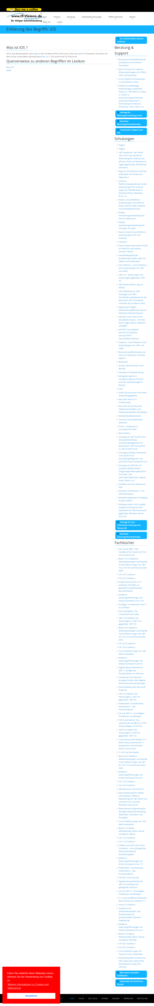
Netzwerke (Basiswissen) (130, 415)
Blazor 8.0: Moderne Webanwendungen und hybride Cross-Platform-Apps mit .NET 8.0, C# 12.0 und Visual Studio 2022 (133, 762)
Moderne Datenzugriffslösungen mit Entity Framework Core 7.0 (131, 861)
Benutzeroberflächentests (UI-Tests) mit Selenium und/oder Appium (132, 355)
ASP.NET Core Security (129, 877)
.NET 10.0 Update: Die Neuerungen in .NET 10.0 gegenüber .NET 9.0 (130, 621)
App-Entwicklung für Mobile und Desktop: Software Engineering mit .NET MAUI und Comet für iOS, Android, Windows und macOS (133, 798)
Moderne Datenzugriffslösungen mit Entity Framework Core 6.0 (131, 927)
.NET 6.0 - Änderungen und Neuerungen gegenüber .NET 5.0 (132, 277)
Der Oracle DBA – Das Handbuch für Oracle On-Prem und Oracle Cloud (132, 552)
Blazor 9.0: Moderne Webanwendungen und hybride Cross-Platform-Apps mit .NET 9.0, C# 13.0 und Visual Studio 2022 (133, 633)
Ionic (121, 388)
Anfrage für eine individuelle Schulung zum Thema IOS (129, 525)
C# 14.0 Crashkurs (127, 574)
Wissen (132, 17)
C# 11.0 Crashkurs (127, 837)
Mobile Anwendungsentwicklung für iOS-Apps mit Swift (132, 225)
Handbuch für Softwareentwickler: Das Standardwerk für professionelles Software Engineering (130, 914)
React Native (124, 433)
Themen (57, 17)
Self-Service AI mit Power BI (131, 789)
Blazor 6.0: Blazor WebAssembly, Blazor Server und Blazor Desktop (132, 936)
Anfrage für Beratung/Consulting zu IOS (129, 114)
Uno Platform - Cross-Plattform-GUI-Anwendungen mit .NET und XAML (133, 268)
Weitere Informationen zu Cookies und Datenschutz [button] (28, 986)
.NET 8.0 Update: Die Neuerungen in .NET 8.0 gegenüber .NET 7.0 (129, 732)
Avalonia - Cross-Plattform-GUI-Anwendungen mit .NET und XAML (133, 345)
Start (45, 17)
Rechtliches (142, 998)
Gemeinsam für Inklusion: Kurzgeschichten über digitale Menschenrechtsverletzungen (132, 680)
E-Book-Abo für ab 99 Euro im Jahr (130, 983)
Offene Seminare (115, 17)
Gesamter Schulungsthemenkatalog (128, 535)
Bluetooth (123, 361)
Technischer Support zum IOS (130, 131)
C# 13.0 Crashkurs (127, 643)
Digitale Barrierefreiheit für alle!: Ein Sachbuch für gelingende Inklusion (131, 884)
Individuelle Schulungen (92, 17)
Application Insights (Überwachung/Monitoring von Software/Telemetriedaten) (133, 310)
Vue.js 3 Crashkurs (127, 904)
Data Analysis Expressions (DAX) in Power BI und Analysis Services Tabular (133, 248)
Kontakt (116, 998)
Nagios (122, 145)
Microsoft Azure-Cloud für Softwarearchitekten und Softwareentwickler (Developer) (133, 409)
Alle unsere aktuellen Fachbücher (128, 974)
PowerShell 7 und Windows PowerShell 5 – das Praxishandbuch (131, 706)
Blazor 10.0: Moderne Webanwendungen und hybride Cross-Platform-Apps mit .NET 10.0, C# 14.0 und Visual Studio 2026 (133, 564)
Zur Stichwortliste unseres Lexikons (130, 40)
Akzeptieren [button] (31, 996)
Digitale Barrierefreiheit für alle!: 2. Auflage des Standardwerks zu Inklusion (131, 670)
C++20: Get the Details (129, 752)
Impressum (128, 998)
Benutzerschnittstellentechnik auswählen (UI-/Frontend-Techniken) (132, 62)
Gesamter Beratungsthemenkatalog (128, 122)
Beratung (71, 17)
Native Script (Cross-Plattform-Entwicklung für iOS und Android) (132, 235)
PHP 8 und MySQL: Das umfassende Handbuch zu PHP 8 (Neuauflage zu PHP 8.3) (133, 723)
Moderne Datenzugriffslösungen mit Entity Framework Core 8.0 (131, 774)
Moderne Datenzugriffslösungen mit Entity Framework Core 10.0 (131, 597)
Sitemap (104, 998)
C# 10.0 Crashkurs (127, 943)
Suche (59, 22)
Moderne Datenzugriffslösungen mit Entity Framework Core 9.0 (131, 660)
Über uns (46, 22)
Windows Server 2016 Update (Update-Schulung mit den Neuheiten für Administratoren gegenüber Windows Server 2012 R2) (133, 510)
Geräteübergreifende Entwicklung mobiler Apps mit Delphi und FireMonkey (132, 258)
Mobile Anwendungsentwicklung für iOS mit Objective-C (132, 215)
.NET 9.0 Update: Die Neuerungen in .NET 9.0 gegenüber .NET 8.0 (129, 696)
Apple (36, 53)
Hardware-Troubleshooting (131, 372)
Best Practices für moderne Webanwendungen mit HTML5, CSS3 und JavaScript (133, 72)
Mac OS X (46, 56)
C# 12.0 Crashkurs (127, 781)
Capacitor (123, 241)
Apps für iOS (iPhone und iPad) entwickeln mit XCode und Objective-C (132, 174)
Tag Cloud (92, 998)
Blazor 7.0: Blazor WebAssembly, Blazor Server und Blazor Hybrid (132, 831)
